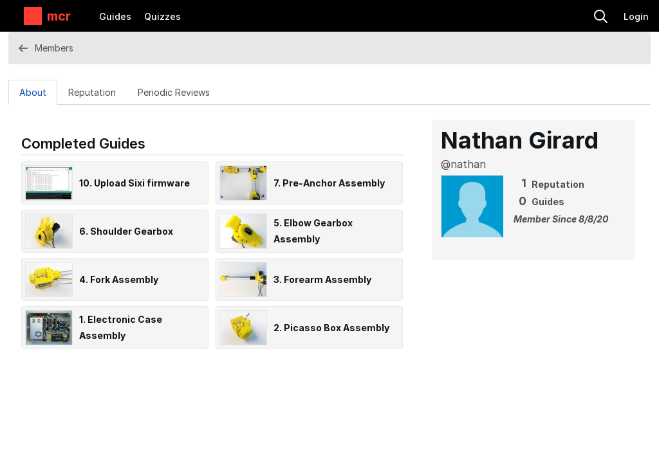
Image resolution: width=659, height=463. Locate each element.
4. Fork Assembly (118, 279)
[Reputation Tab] (92, 92)
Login (636, 16)
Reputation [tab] (92, 92)
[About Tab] (32, 92)
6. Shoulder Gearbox (126, 231)
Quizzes (162, 16)
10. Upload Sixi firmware (134, 182)
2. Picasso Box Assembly (331, 327)
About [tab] (32, 92)
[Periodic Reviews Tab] (174, 92)
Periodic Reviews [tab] (174, 92)
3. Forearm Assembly (322, 279)
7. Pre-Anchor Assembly (329, 182)
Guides (115, 16)
